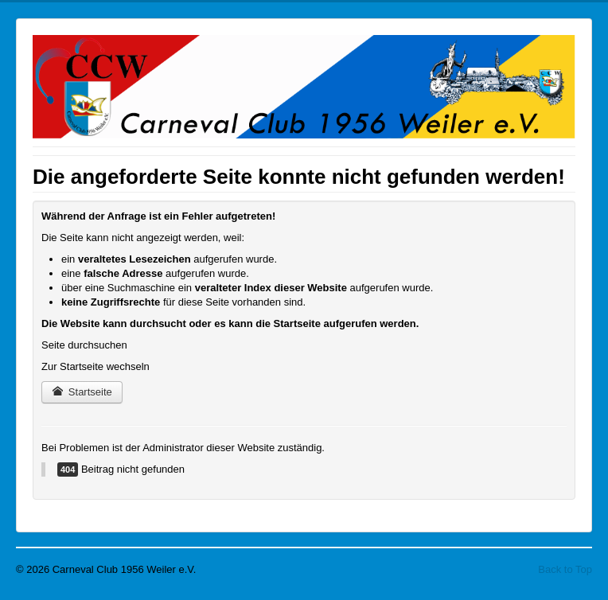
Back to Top (565, 569)
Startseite (82, 392)
